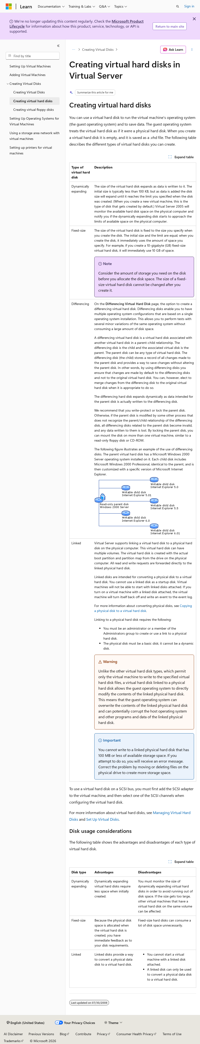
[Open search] (177, 6)
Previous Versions (41, 1034)
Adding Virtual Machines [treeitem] (27, 74)
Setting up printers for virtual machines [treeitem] (31, 150)
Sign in (189, 6)
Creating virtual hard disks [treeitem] (32, 101)
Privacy (102, 1034)
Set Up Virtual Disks (102, 819)
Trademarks (12, 1041)
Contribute (83, 1034)
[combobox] (33, 56)
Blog (63, 1034)
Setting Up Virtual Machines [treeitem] (30, 66)
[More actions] (192, 49)
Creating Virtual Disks (98, 49)
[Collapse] (58, 45)
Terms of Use (172, 1034)
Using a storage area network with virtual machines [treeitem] (35, 136)
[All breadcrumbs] (73, 49)
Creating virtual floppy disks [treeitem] (33, 109)
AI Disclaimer (13, 1034)
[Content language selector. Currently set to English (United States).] (25, 1023)
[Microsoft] (9, 6)
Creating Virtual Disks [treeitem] (29, 92)
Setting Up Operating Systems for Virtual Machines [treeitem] (34, 121)
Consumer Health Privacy (134, 1034)
